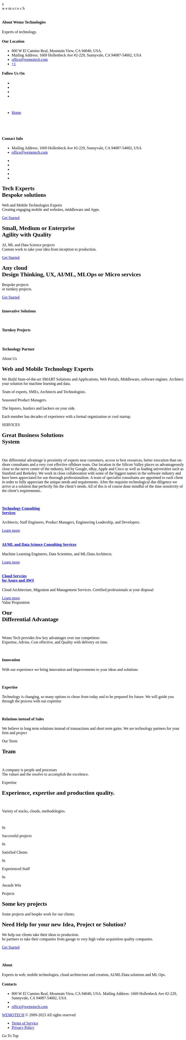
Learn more (11, 530)
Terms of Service (25, 1023)
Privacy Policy (23, 1027)
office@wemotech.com (30, 59)
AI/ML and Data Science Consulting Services (39, 544)
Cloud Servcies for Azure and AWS (18, 578)
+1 (14, 64)
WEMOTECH (13, 1015)
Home (16, 113)
